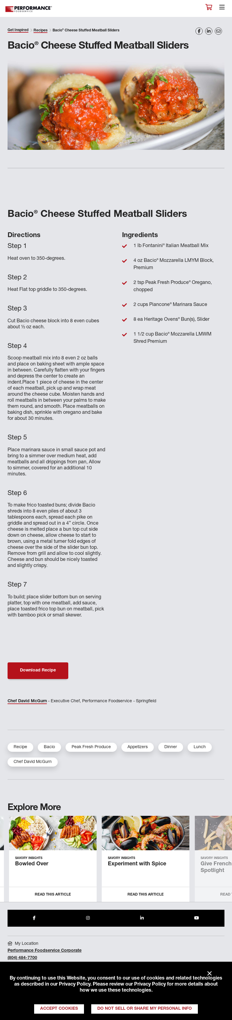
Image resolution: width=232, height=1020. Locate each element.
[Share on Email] (218, 31)
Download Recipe (38, 670)
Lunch (200, 747)
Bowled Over (31, 864)
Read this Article (53, 894)
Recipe (20, 747)
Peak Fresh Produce (91, 747)
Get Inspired (18, 30)
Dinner (170, 747)
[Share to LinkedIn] (142, 918)
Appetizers (137, 747)
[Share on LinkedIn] (208, 31)
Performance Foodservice (29, 9)
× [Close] (209, 974)
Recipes (40, 30)
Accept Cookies (59, 1009)
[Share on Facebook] (199, 31)
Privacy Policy (74, 984)
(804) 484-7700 (22, 958)
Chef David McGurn (27, 701)
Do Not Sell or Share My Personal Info (144, 1009)
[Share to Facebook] (34, 918)
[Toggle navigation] (222, 8)
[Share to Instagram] (88, 918)
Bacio (49, 747)
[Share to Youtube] (196, 918)
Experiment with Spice (137, 864)
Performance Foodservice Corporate (45, 951)
